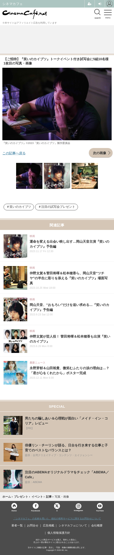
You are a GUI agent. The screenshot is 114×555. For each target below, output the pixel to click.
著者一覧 (17, 525)
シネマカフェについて (73, 525)
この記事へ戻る (14, 153)
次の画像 (99, 152)
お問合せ (32, 525)
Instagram (78, 507)
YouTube (100, 510)
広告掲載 (48, 525)
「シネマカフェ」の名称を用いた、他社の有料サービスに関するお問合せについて (57, 518)
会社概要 (97, 525)
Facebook (35, 510)
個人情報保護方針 (58, 532)
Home (14, 510)
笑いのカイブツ (20, 206)
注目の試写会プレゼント (58, 206)
